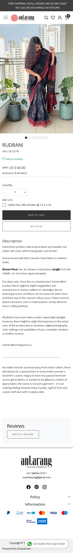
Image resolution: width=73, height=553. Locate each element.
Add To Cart (36, 215)
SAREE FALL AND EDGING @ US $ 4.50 (29, 205)
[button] (5, 78)
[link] (46, 17)
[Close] (68, 4)
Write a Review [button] (22, 434)
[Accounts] (59, 18)
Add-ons (7, 200)
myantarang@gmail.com (37, 477)
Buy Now (36, 226)
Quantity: (7, 185)
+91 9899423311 (36, 473)
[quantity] (15, 192)
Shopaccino (24, 548)
